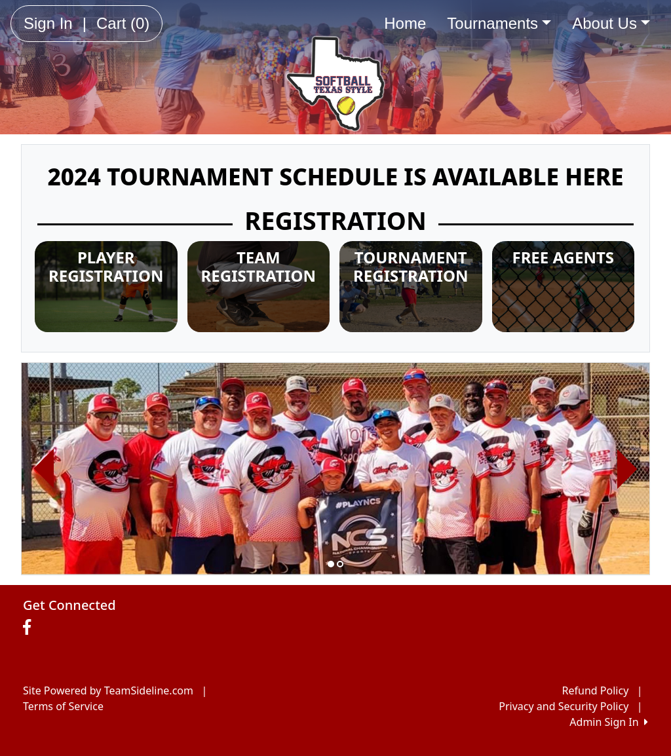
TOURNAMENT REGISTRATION (410, 266)
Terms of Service (63, 706)
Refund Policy (595, 690)
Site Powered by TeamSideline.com (108, 690)
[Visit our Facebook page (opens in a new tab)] (30, 627)
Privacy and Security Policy (563, 706)
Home (405, 23)
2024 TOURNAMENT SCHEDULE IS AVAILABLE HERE (335, 176)
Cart (122, 23)
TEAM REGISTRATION (258, 266)
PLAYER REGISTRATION (105, 266)
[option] (335, 469)
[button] (44, 469)
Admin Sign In (608, 722)
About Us (611, 23)
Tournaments (499, 23)
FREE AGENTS (563, 257)
